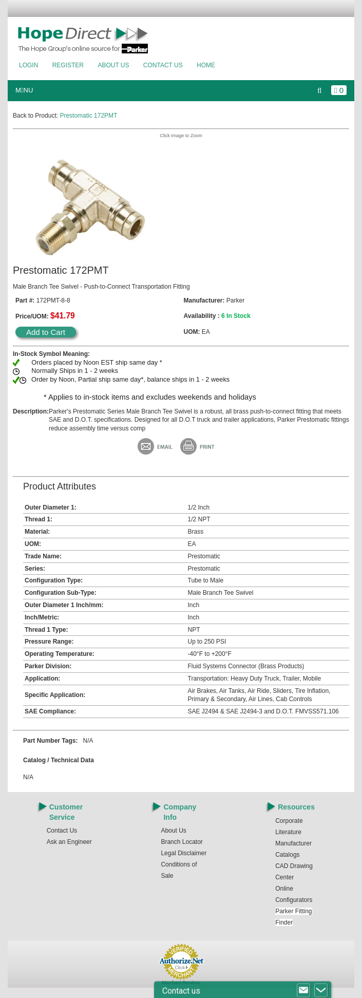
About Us (113, 65)
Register (68, 65)
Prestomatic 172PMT (88, 115)
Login (28, 65)
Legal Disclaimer (183, 853)
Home (206, 65)
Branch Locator (181, 841)
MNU (24, 90)
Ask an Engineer (69, 841)
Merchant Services (181, 982)
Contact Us (163, 65)
